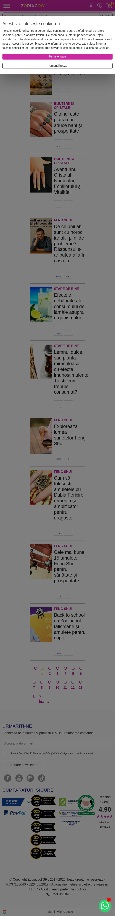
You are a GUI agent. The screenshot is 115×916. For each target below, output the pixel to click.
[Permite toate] (57, 57)
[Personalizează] (57, 66)
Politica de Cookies (96, 48)
